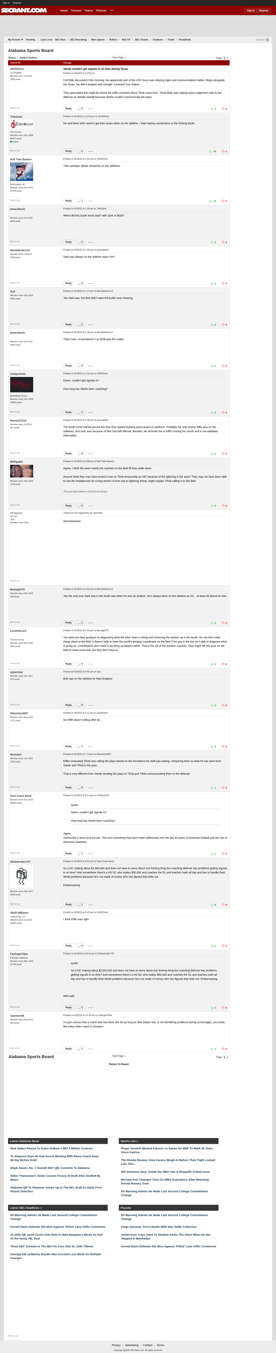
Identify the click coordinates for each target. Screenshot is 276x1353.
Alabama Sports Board (30, 50)
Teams (89, 10)
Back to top (15, 108)
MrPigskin (16, 461)
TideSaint (16, 116)
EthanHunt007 (19, 713)
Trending (30, 39)
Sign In (6, 3)
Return (12, 57)
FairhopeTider (19, 953)
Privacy (116, 1345)
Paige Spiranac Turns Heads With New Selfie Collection (159, 1226)
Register (17, 3)
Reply (68, 108)
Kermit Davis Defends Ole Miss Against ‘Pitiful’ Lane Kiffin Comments (57, 1226)
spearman (16, 672)
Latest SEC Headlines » (26, 1207)
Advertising (131, 1345)
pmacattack (17, 209)
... (112, 9)
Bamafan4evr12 (20, 250)
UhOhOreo (17, 68)
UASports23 (17, 373)
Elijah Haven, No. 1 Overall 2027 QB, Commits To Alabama (50, 1167)
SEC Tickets (141, 39)
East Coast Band (20, 795)
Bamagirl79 (17, 589)
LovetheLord (18, 630)
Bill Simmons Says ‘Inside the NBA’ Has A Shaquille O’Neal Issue (165, 1171)
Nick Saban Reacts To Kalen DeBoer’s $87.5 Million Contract (51, 1148)
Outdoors (158, 39)
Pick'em (101, 10)
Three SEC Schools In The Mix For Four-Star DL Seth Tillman (51, 1246)
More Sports (98, 39)
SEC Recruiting (78, 39)
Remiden (15, 754)
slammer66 (17, 1015)
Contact (147, 1345)
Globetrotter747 (20, 861)
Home (64, 10)
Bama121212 (18, 420)
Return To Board (119, 1064)
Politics (113, 39)
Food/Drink (185, 39)
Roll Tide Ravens (21, 159)
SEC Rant (60, 39)
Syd (12, 291)
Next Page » (119, 57)
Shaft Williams (19, 912)
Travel (171, 39)
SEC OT (126, 39)
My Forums (15, 39)
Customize (260, 40)
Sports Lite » (129, 1141)
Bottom (33, 57)
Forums (76, 10)
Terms (160, 1345)
